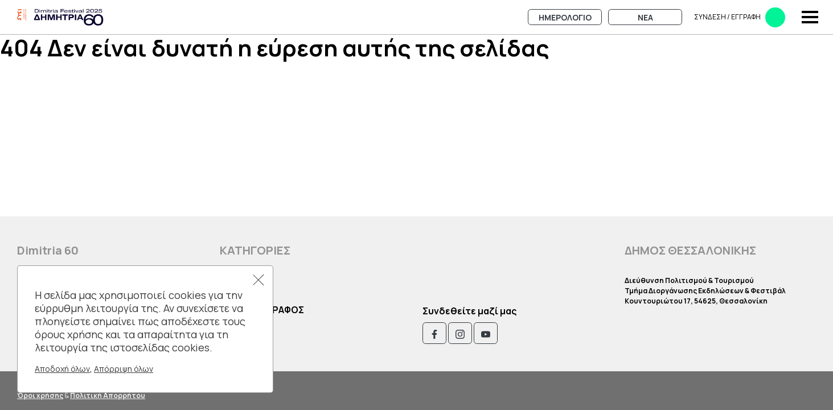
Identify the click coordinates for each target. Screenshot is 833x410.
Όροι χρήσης (40, 395)
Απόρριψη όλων (123, 368)
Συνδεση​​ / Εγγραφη (739, 17)
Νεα (645, 17)
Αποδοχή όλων (62, 368)
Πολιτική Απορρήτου (107, 395)
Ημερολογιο (565, 17)
